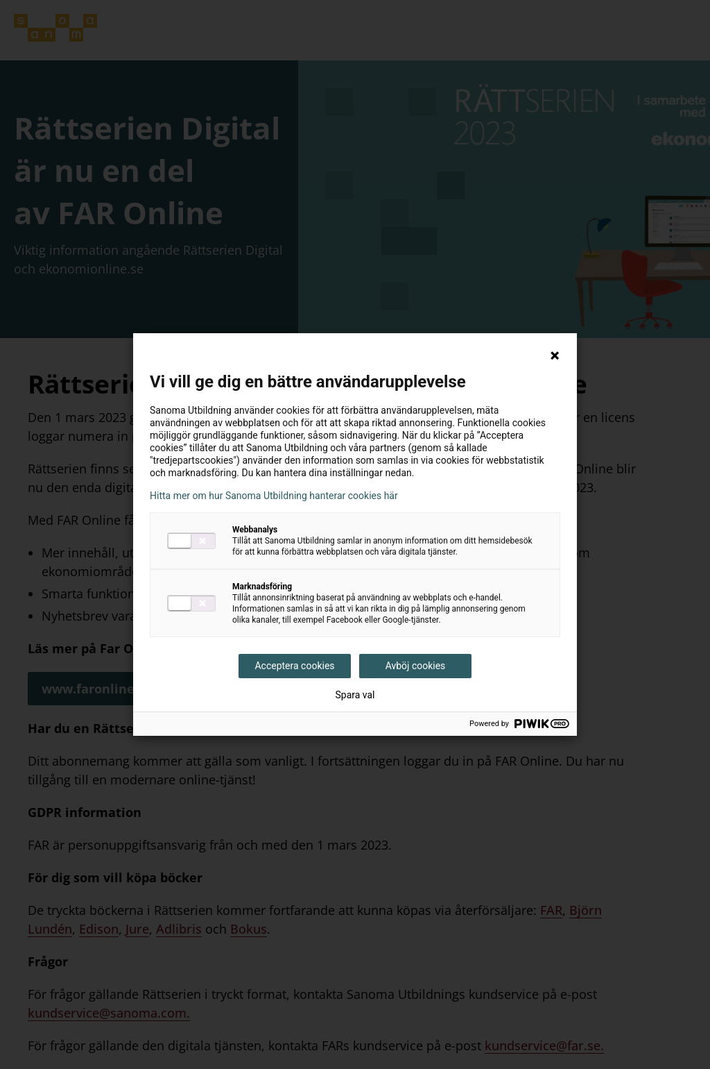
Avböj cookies (416, 665)
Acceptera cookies (294, 665)
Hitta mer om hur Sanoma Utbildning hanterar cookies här (274, 495)
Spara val (354, 694)
